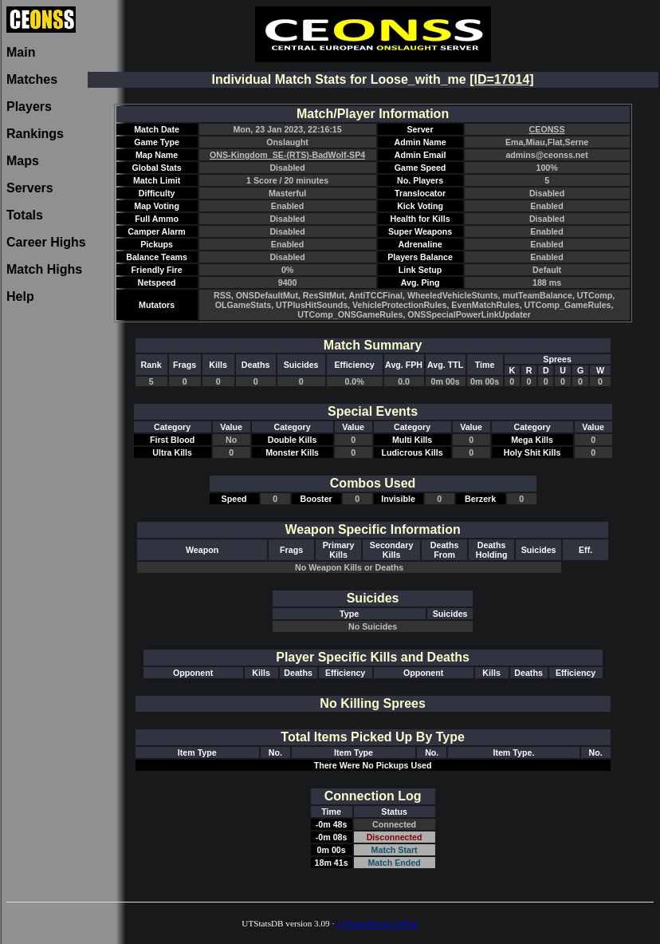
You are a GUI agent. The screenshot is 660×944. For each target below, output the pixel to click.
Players (29, 106)
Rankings (35, 133)
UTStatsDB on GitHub (377, 923)
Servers (29, 188)
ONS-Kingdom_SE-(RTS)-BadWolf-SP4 (287, 155)
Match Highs (44, 269)
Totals (24, 215)
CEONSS (547, 129)
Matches (31, 79)
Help (20, 296)
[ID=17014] (501, 79)
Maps (22, 161)
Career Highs (46, 242)
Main (20, 52)
